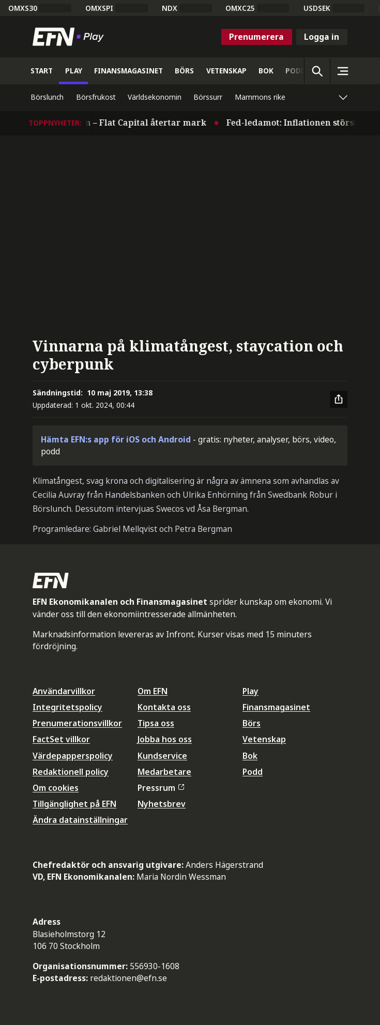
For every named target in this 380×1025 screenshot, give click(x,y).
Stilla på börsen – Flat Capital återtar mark (119, 122)
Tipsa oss (156, 723)
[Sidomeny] (343, 71)
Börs (251, 723)
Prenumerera (256, 36)
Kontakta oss (164, 707)
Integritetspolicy (67, 707)
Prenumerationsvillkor (77, 723)
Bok (249, 755)
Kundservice (162, 755)
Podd (252, 771)
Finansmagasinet (276, 707)
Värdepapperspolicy (73, 755)
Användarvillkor (64, 691)
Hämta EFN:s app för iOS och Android (116, 439)
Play (250, 691)
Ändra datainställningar (80, 819)
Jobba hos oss (165, 739)
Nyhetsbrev (162, 803)
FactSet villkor (61, 739)
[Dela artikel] (338, 399)
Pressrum (161, 787)
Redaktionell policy (71, 771)
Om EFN (153, 691)
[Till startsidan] (70, 37)
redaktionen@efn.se (128, 978)
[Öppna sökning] (317, 71)
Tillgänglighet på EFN (74, 803)
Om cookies (56, 787)
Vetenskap (264, 739)
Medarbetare (164, 771)
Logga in (321, 36)
